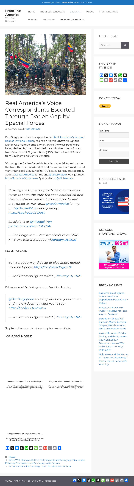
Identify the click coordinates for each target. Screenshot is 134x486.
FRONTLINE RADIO (108, 11)
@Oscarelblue (57, 174)
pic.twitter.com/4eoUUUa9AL (30, 226)
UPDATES (33, 19)
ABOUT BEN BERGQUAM (52, 11)
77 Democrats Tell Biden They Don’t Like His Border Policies (40, 466)
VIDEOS (90, 11)
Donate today (67, 2)
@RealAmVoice (24, 174)
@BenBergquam (21, 299)
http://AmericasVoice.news (21, 178)
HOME (31, 11)
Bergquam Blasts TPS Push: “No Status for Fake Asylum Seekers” (113, 311)
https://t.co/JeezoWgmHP (53, 267)
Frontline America (13, 13)
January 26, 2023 (64, 239)
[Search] (125, 45)
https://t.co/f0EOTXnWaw (27, 308)
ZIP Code (103, 150)
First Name (104, 131)
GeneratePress (49, 481)
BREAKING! (75, 11)
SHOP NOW (49, 19)
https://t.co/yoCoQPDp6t (27, 212)
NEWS (12, 457)
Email (101, 140)
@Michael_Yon (65, 178)
